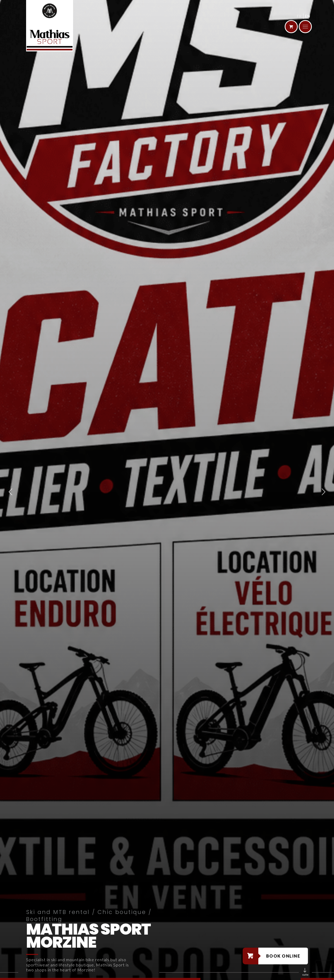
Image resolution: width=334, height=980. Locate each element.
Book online (283, 955)
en (308, 16)
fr (299, 16)
